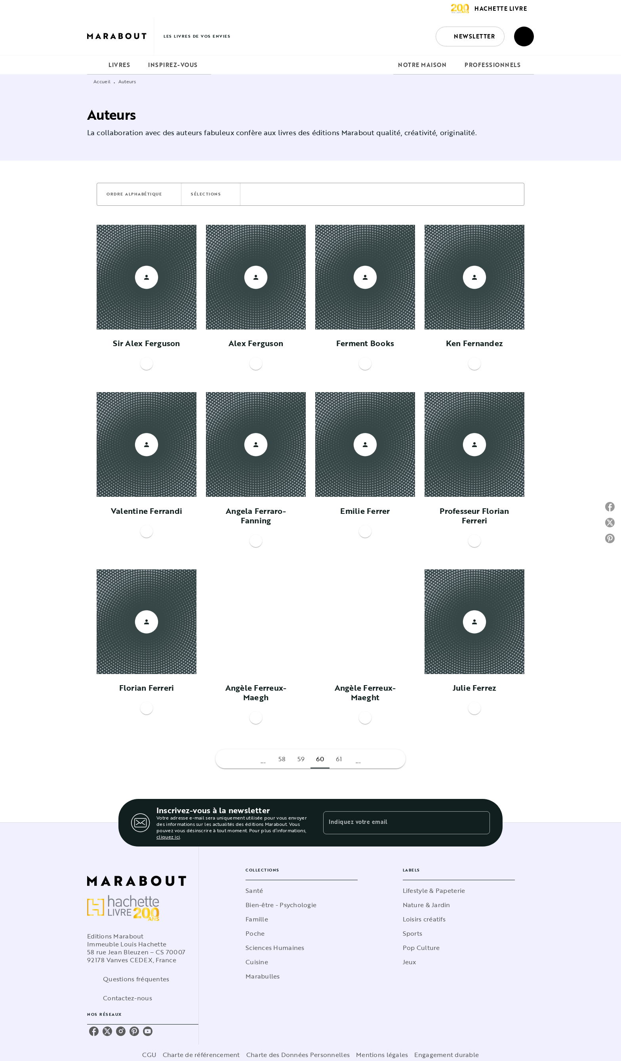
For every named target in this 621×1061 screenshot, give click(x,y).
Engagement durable (446, 1054)
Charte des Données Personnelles (298, 1054)
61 (339, 759)
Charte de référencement (201, 1054)
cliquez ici (168, 836)
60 (320, 759)
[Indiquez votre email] (396, 822)
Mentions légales (382, 1054)
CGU (149, 1054)
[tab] (95, 65)
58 (282, 759)
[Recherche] (524, 36)
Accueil (101, 81)
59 (301, 759)
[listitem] (94, 1031)
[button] (470, 36)
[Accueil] (120, 36)
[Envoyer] (480, 822)
